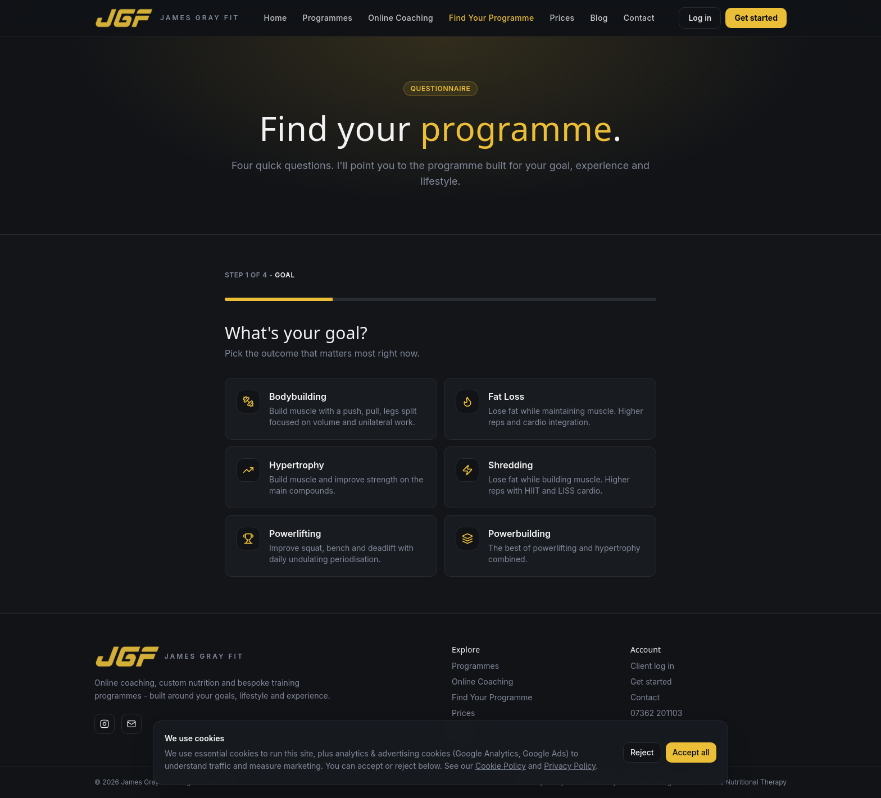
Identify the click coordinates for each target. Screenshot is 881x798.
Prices (562, 17)
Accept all (691, 752)
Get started (756, 17)
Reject (642, 752)
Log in (699, 17)
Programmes (328, 17)
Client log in (652, 666)
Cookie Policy (500, 765)
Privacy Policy (570, 765)
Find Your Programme (491, 17)
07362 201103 (656, 713)
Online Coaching (400, 17)
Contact (639, 17)
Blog (598, 17)
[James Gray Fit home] (166, 18)
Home (275, 17)
